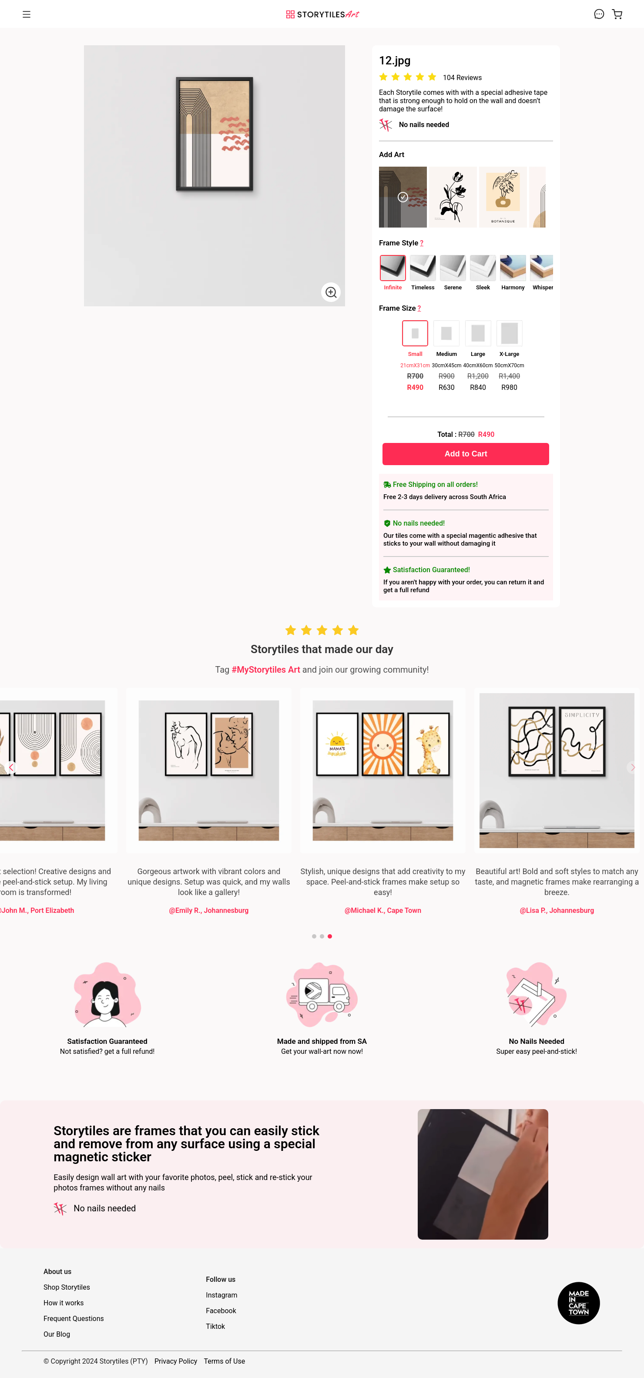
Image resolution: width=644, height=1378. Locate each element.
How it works (64, 1303)
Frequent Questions (74, 1318)
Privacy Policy (176, 1361)
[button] (10, 767)
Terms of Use (224, 1361)
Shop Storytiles (67, 1287)
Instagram (221, 1295)
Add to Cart (466, 453)
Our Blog (57, 1334)
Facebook (221, 1311)
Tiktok (215, 1326)
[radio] (383, 77)
